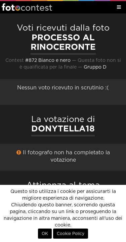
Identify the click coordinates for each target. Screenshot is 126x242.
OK (45, 234)
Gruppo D (95, 67)
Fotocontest (27, 7)
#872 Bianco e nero (48, 60)
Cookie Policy (70, 234)
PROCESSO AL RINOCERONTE (63, 42)
